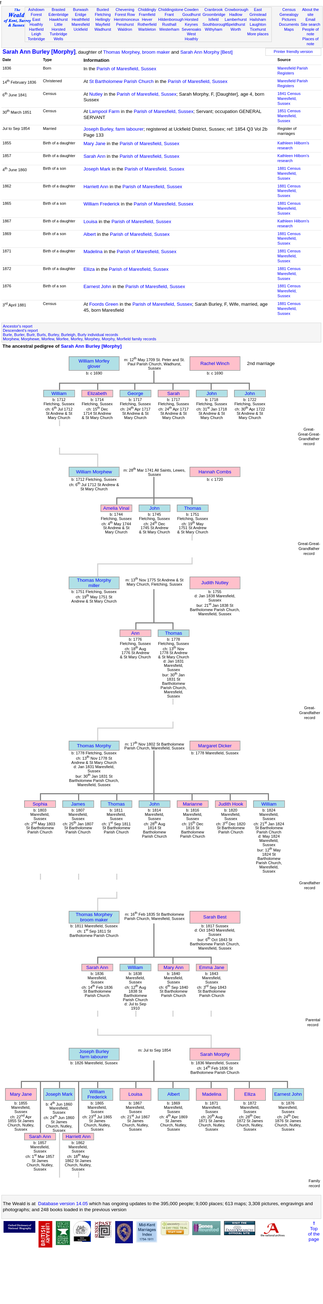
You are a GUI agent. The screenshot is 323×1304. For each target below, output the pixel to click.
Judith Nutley (214, 582)
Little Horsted (58, 26)
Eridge (80, 14)
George (135, 393)
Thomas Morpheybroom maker (94, 917)
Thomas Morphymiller (94, 583)
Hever (147, 19)
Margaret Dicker (215, 745)
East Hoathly (36, 21)
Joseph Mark (96, 169)
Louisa (90, 221)
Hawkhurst (58, 19)
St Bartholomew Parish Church (121, 81)
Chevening (125, 9)
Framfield (147, 14)
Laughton (258, 24)
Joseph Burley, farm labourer (113, 129)
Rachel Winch (214, 363)
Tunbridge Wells (58, 36)
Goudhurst (191, 14)
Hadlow (235, 14)
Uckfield (81, 29)
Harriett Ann (95, 186)
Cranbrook (213, 9)
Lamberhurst (236, 19)
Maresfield (80, 24)
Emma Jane (211, 967)
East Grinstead (257, 12)
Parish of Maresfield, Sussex (126, 68)
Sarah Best (215, 917)
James (78, 804)
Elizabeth (97, 393)
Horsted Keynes (191, 21)
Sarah (173, 393)
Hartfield (36, 29)
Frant (169, 14)
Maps (289, 29)
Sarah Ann (94, 156)
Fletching (103, 14)
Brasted (58, 9)
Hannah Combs (215, 471)
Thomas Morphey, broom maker (136, 52)
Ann (135, 633)
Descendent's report (20, 330)
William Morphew (94, 471)
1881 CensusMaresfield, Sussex (288, 173)
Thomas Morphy (94, 745)
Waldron (125, 29)
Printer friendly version (293, 51)
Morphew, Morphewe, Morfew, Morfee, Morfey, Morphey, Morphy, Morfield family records (79, 339)
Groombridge (213, 14)
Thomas (192, 508)
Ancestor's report (18, 326)
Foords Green (103, 304)
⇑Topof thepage (313, 1231)
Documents (289, 24)
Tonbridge (36, 39)
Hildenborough (171, 19)
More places (258, 34)
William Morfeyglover (93, 363)
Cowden (191, 9)
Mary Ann (173, 967)
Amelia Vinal (116, 508)
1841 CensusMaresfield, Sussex (288, 98)
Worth (235, 29)
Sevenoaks (191, 29)
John (212, 393)
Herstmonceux (126, 19)
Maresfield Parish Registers (292, 70)
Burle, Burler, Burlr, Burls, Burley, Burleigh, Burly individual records (60, 335)
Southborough (214, 24)
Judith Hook (230, 804)
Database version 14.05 (63, 1203)
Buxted (102, 9)
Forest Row (125, 14)
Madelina (92, 251)
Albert (89, 234)
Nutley (95, 94)
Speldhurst (235, 24)
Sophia (40, 804)
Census (289, 9)
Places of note (311, 41)
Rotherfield (147, 24)
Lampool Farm (104, 111)
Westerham (169, 29)
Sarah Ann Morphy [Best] (206, 52)
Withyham (213, 29)
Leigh (36, 34)
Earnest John (97, 286)
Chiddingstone (170, 9)
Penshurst (125, 24)
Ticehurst (258, 29)
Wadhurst (102, 29)
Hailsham (258, 19)
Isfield (214, 19)
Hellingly (102, 19)
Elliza (89, 269)
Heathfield (80, 19)
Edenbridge (58, 14)
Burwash (80, 9)
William (59, 393)
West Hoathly (191, 36)
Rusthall (169, 24)
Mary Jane (94, 143)
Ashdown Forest (36, 12)
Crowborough (236, 9)
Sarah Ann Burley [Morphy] (39, 52)
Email (311, 19)
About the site (310, 12)
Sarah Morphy (215, 1054)
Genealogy (289, 14)
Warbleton (147, 29)
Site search (311, 24)
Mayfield (102, 24)
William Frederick (101, 204)
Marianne (192, 804)
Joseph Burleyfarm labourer (94, 1054)
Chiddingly (147, 9)
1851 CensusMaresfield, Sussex (288, 116)
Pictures (289, 19)
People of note (310, 31)
